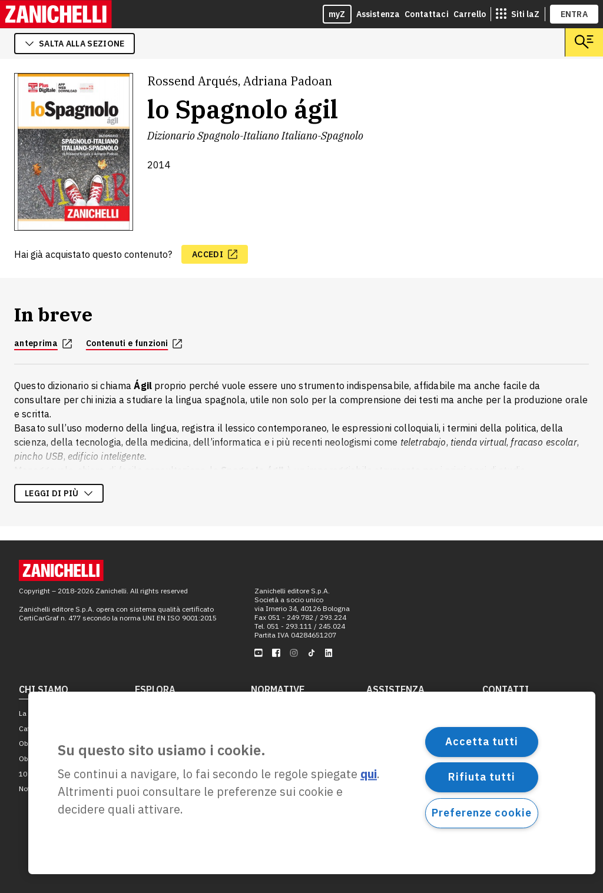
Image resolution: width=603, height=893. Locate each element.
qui (368, 774)
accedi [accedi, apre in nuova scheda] (214, 254)
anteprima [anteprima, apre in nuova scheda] (43, 343)
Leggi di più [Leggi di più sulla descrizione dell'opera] (59, 493)
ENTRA (574, 14)
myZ (337, 14)
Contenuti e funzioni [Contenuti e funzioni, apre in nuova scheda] (134, 343)
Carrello (469, 14)
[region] (311, 783)
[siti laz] (517, 14)
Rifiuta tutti (481, 777)
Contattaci (427, 14)
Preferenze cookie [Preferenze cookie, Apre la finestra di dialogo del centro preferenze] (481, 812)
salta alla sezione (74, 43)
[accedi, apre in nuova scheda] (214, 254)
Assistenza (378, 14)
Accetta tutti (481, 741)
